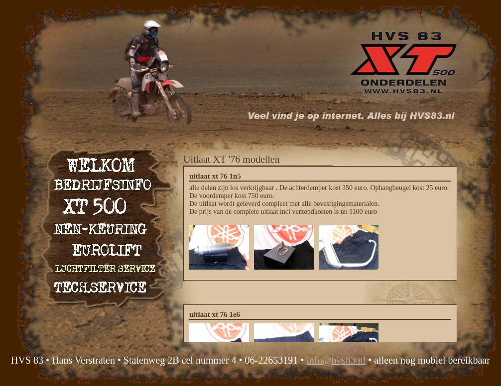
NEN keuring (103, 225)
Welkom (103, 164)
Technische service (103, 287)
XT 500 (103, 205)
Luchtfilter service (103, 266)
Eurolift (103, 246)
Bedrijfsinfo (103, 185)
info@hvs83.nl (336, 360)
